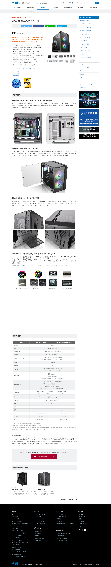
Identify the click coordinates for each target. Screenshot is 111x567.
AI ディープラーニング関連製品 (20, 542)
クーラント (84, 60)
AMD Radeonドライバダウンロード (65, 523)
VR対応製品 (15, 528)
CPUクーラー (83, 71)
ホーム (13, 11)
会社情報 (80, 7)
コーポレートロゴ (83, 523)
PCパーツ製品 (15, 519)
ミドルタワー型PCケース (86, 30)
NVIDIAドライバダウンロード (64, 526)
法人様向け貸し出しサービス (42, 538)
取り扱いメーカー (16, 514)
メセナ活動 (81, 521)
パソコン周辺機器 (16, 521)
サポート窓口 (76, 2)
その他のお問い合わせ (62, 540)
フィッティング (85, 67)
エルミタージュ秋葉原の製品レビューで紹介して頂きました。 (26, 68)
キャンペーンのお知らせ (40, 519)
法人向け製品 (30, 7)
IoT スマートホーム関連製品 (19, 533)
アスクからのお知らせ (40, 523)
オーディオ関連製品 (17, 535)
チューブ (83, 64)
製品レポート (38, 540)
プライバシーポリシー (83, 564)
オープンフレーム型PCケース (87, 23)
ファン (81, 77)
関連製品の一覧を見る (68, 500)
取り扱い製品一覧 (84, 20)
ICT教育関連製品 (16, 554)
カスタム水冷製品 (84, 44)
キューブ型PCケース (85, 37)
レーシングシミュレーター (86, 84)
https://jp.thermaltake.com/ (29, 445)
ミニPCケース (83, 40)
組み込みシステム (16, 547)
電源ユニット (83, 74)
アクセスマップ (82, 516)
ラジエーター (84, 54)
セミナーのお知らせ (39, 521)
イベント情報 (38, 516)
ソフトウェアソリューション (19, 556)
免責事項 (75, 564)
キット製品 (84, 47)
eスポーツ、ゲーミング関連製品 (20, 523)
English (80, 526)
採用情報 (81, 519)
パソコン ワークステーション (19, 526)
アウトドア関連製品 (17, 540)
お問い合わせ (93, 7)
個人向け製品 (18, 7)
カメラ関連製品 (16, 537)
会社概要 (81, 514)
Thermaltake (22, 11)
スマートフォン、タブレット (19, 530)
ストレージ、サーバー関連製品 (19, 551)
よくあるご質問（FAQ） (63, 516)
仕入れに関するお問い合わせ (64, 533)
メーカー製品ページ (17, 72)
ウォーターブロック (86, 57)
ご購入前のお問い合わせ (63, 535)
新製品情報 (15, 516)
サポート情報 (68, 7)
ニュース (55, 7)
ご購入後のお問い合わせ (63, 538)
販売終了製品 (83, 87)
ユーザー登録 (60, 521)
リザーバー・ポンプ (86, 50)
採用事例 (37, 535)
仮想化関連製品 (16, 544)
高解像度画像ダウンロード (19, 75)
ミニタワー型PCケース (85, 34)
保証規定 (59, 519)
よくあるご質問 (67, 2)
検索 (97, 3)
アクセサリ (82, 81)
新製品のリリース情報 (40, 514)
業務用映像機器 (16, 549)
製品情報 (42, 7)
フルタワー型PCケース (31, 11)
